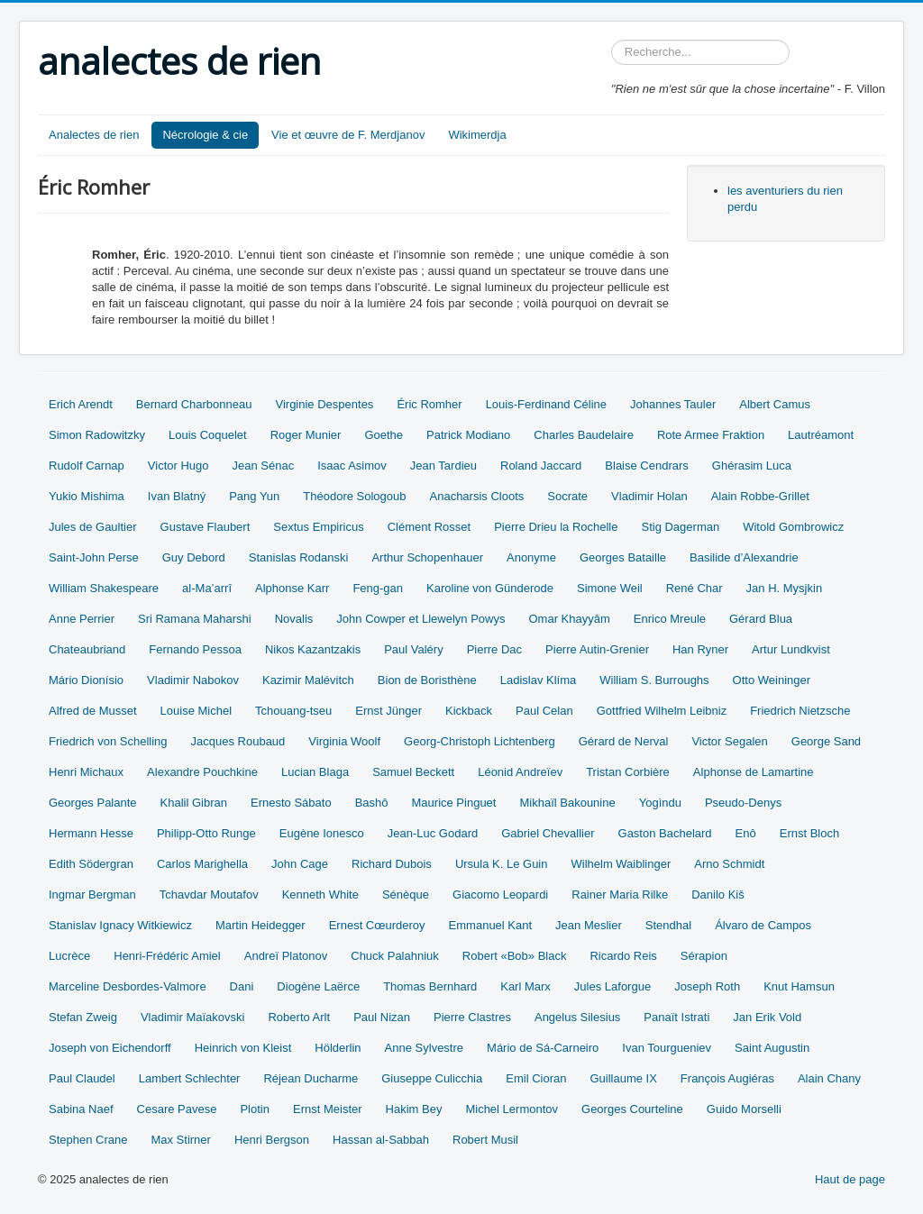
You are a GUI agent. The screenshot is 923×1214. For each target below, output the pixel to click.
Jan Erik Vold (767, 1017)
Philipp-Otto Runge (206, 833)
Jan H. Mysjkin (784, 588)
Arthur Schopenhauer (427, 557)
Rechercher (611, 40)
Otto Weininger (771, 680)
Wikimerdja (477, 134)
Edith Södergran (91, 864)
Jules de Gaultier (93, 527)
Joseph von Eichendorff (110, 1047)
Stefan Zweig (83, 1017)
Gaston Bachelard (665, 833)
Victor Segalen (729, 741)
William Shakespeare (104, 588)
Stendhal (668, 925)
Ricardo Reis (622, 956)
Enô (746, 833)
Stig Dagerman (680, 527)
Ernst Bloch (809, 833)
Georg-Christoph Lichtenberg (479, 741)
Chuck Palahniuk (395, 956)
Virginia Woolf (344, 741)
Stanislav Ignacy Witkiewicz (120, 925)
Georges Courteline (632, 1109)
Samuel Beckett (413, 772)
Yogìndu (660, 802)
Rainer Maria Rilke (619, 894)
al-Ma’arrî (207, 588)
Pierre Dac (494, 649)
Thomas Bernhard (430, 986)
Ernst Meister (327, 1109)
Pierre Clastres (472, 1017)
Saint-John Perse (94, 557)
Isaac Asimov (352, 465)
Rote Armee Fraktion (710, 435)
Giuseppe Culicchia (431, 1078)
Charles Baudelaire (584, 435)
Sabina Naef (81, 1109)
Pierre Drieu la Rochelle (555, 527)
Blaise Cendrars (647, 465)
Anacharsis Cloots (477, 496)
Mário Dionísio (86, 680)
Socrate (567, 496)
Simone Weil (610, 588)
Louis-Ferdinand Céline (546, 404)
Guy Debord (193, 557)
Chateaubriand (87, 649)
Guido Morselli (744, 1109)
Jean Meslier (588, 925)
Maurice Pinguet (454, 802)
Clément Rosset (429, 527)
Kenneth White (320, 894)
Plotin (255, 1109)
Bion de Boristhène (427, 680)
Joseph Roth (707, 986)
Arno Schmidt (729, 864)
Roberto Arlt (299, 1017)
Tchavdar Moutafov (209, 894)
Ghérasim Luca (751, 465)
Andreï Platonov (286, 956)
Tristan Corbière (628, 772)
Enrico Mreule (670, 618)
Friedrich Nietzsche (800, 710)
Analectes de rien (94, 134)
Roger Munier (306, 435)
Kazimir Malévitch (308, 680)
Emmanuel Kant (491, 925)
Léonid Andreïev (520, 772)
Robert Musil (485, 1139)
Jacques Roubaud (238, 741)
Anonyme (531, 557)
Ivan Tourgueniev (666, 1047)
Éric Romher (429, 404)
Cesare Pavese (177, 1109)
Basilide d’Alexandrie (744, 557)
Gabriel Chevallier (547, 833)
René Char (694, 588)
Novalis (294, 618)
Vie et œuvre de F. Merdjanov (348, 134)
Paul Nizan (381, 1017)
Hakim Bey (414, 1109)
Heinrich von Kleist (243, 1047)
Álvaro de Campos (763, 925)
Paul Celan (544, 710)
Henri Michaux (86, 772)
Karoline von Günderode (489, 588)
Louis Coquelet (208, 435)
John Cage (299, 864)
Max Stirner (180, 1139)
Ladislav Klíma (538, 680)
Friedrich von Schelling (108, 741)
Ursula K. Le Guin (501, 864)
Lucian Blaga (315, 772)
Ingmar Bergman (92, 894)
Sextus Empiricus (318, 527)
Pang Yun (254, 496)
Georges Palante (93, 802)
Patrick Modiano (468, 435)
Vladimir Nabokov (193, 680)
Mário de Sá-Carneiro (543, 1047)
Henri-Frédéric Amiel (167, 956)
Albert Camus (774, 404)
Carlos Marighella (202, 864)
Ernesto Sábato (291, 802)
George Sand (826, 741)
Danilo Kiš (718, 894)
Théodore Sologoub (354, 496)
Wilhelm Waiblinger (621, 864)
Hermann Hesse (91, 833)
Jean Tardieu (443, 465)
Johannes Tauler (673, 404)
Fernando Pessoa (195, 649)
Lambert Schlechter (190, 1078)
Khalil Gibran (193, 802)
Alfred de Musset (93, 710)
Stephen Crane (88, 1139)
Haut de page (850, 1179)
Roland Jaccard (540, 465)
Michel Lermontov (511, 1109)
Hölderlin (338, 1047)
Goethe (383, 435)
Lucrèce (69, 956)
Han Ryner (700, 649)
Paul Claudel (82, 1078)
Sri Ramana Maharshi (194, 618)
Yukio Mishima (86, 496)
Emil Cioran (536, 1078)
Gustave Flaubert (205, 527)
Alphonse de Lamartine (753, 772)
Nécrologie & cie (205, 134)
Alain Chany (829, 1078)
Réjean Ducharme (310, 1078)
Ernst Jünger (388, 710)
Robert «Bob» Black (514, 956)
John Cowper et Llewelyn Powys (420, 618)
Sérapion (704, 956)
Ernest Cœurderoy (377, 925)
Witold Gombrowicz (793, 527)
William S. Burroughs (653, 680)
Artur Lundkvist (791, 649)
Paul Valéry (413, 649)
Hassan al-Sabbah (381, 1139)
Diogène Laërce (318, 986)
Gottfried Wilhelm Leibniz (662, 710)
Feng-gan (377, 588)
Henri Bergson (271, 1139)
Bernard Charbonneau (194, 404)
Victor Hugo (178, 465)
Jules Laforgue (612, 986)
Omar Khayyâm (568, 618)
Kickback (468, 710)
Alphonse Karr (292, 588)
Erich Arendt (81, 404)
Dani (242, 986)
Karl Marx (525, 986)
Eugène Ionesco (321, 833)
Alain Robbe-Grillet (760, 496)
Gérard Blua (760, 618)
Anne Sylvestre (424, 1047)
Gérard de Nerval (624, 741)
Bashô (371, 802)
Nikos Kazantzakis (313, 649)
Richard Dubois (392, 864)
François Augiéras (727, 1078)
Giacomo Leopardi (500, 894)
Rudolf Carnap (86, 465)
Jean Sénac (264, 465)
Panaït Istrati (676, 1017)
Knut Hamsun (799, 986)
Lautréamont (821, 435)
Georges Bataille (623, 557)
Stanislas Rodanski (299, 557)
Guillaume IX (622, 1078)
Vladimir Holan (649, 496)
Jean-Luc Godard (433, 833)
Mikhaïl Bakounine (567, 802)
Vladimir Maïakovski (193, 1017)
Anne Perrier (81, 618)
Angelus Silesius (577, 1017)
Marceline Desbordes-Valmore (127, 986)
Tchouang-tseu (293, 710)
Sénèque (405, 894)
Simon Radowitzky (97, 435)
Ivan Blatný (177, 496)
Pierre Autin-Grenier (597, 649)
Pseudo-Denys (743, 802)
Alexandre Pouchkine (202, 772)
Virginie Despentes (324, 404)
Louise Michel (196, 710)
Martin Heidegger (260, 925)
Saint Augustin (772, 1047)
